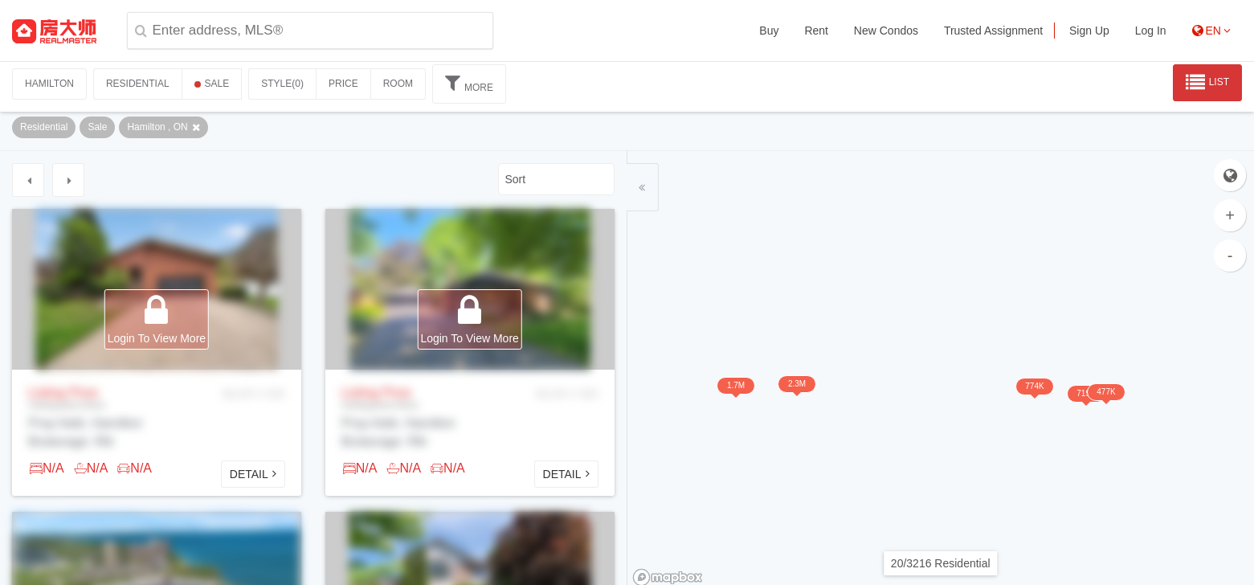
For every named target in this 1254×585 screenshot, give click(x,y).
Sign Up (1089, 30)
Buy (768, 30)
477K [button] (1008, 429)
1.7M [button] (780, 425)
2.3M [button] (818, 424)
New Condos (886, 30)
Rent (816, 30)
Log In (1150, 30)
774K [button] (964, 426)
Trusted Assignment (993, 30)
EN (1211, 30)
